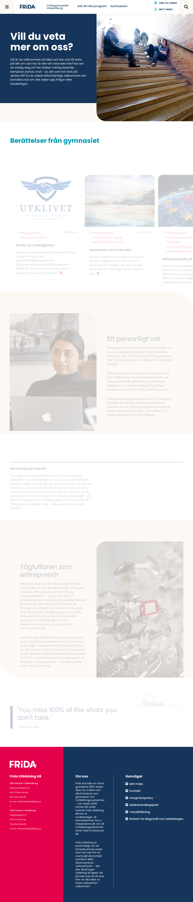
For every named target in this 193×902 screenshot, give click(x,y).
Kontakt (135, 791)
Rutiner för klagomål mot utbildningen (156, 819)
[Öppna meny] (7, 7)
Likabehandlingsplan (144, 805)
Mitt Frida (163, 9)
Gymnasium (118, 6)
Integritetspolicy (141, 798)
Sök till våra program (92, 6)
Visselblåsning (139, 812)
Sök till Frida (165, 3)
